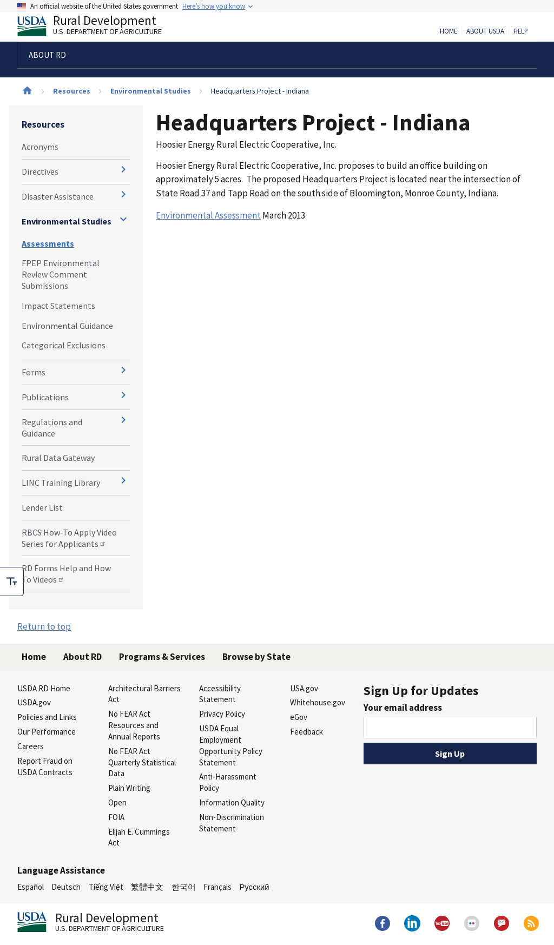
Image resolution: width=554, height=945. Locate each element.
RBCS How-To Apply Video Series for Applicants (69, 538)
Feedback (306, 731)
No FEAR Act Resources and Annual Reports (134, 725)
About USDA (485, 31)
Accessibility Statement (220, 694)
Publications (45, 397)
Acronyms (40, 146)
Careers (30, 746)
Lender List (42, 507)
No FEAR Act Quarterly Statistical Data (142, 762)
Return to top (44, 626)
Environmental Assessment (208, 215)
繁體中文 (147, 887)
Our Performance (46, 731)
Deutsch (66, 887)
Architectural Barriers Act (144, 694)
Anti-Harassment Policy (227, 782)
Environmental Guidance (67, 325)
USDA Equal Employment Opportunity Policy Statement (230, 745)
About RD (82, 657)
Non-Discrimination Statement (231, 823)
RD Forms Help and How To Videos (66, 574)
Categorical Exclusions (63, 345)
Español (30, 887)
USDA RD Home (43, 688)
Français (217, 887)
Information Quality (232, 802)
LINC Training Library (61, 482)
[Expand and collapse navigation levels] (123, 169)
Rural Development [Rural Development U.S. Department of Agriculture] (98, 27)
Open (117, 802)
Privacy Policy (222, 714)
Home (448, 31)
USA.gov (304, 688)
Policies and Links (47, 717)
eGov (298, 717)
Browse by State (256, 657)
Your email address (403, 707)
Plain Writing (129, 788)
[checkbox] (12, 581)
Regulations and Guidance (52, 428)
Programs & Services (162, 657)
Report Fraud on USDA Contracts (44, 766)
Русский (254, 887)
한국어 (184, 887)
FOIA (116, 817)
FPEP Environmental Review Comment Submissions (61, 274)
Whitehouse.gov (317, 702)
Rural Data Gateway (58, 457)
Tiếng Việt (106, 887)
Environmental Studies (150, 91)
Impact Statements (58, 305)
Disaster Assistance (58, 196)
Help (520, 31)
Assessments (48, 243)
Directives (40, 171)
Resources (71, 91)
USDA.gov (34, 702)
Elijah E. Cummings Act (139, 837)
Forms (33, 372)
